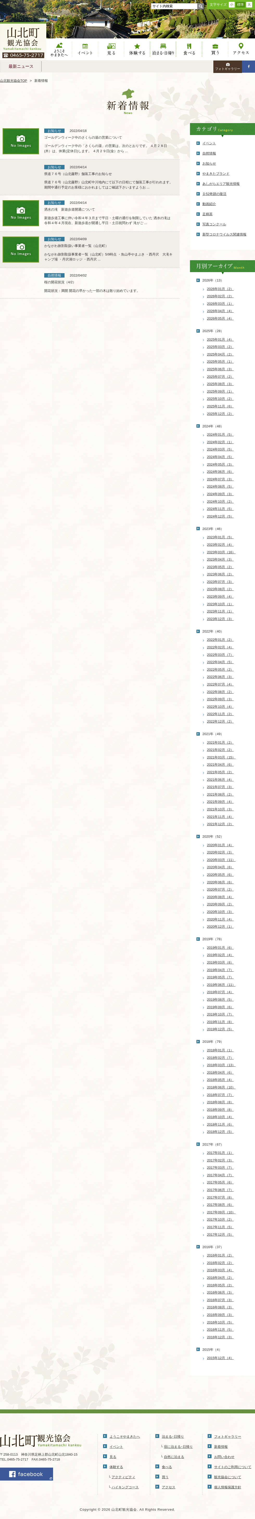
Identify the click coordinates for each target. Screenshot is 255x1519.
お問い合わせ (224, 1457)
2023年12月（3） (220, 619)
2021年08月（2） (220, 794)
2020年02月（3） (220, 852)
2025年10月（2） (220, 399)
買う (215, 49)
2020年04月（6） (220, 867)
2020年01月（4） (220, 845)
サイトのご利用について (232, 1467)
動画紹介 (209, 204)
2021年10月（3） (220, 809)
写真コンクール (214, 224)
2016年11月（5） (220, 1330)
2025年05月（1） (220, 362)
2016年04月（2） (220, 1278)
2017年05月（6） (220, 1182)
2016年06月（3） (220, 1292)
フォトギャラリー (227, 67)
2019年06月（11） (221, 985)
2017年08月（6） (220, 1205)
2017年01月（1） (220, 1153)
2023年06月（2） (220, 574)
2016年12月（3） (220, 1337)
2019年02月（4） (220, 955)
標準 (240, 4)
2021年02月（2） (220, 750)
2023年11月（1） (220, 611)
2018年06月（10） (221, 1087)
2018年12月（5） (220, 1132)
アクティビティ (123, 1477)
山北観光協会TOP (13, 81)
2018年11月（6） (220, 1124)
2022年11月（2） (220, 714)
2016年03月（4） (220, 1270)
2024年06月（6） (220, 472)
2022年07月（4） (220, 684)
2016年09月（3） (220, 1315)
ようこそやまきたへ (59, 49)
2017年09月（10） (221, 1212)
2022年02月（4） (220, 647)
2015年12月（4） (220, 1358)
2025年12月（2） (220, 414)
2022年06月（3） (220, 677)
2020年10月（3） (220, 912)
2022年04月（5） (220, 662)
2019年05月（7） (220, 977)
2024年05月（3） (220, 464)
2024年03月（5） (220, 449)
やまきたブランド (216, 174)
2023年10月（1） (220, 604)
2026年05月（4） (220, 318)
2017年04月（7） (220, 1175)
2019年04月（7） (220, 970)
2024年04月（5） (220, 457)
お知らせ (209, 163)
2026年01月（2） (220, 289)
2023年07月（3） (220, 582)
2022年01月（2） (220, 640)
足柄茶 (207, 214)
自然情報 (209, 153)
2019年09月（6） (220, 1007)
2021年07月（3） (220, 787)
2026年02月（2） (220, 296)
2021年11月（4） (220, 817)
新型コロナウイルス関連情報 (224, 234)
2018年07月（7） (220, 1095)
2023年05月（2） (220, 567)
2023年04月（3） (220, 559)
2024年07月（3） (220, 479)
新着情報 (221, 1447)
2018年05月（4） (220, 1080)
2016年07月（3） (220, 1300)
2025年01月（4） (220, 339)
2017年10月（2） (220, 1219)
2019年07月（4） (220, 992)
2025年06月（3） (220, 369)
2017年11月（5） (220, 1227)
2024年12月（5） (220, 516)
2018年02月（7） (220, 1058)
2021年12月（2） (220, 824)
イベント (85, 49)
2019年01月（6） (220, 948)
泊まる (163, 49)
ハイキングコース (125, 1487)
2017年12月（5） (220, 1234)
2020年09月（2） (220, 904)
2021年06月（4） (220, 780)
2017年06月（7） (220, 1190)
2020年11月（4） (220, 919)
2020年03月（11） (221, 860)
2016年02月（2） (220, 1263)
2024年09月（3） (220, 494)
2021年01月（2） (220, 742)
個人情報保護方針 (227, 1487)
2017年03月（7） (220, 1168)
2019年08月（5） (220, 1000)
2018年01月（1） (220, 1050)
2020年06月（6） (220, 882)
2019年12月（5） (220, 1029)
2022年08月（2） (220, 692)
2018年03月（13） (221, 1065)
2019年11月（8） (220, 1022)
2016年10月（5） (220, 1322)
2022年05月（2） (220, 669)
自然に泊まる (174, 1457)
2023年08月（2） (220, 589)
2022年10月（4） (220, 707)
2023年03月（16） (221, 552)
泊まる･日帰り (173, 1437)
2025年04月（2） (220, 354)
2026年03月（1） (220, 304)
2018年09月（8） (220, 1110)
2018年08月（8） (220, 1102)
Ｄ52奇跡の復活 (214, 194)
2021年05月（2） (220, 772)
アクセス (241, 49)
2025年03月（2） (220, 347)
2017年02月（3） (220, 1160)
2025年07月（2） (220, 377)
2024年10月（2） (220, 501)
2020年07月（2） (220, 889)
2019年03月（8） (220, 962)
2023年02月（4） (220, 545)
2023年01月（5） (220, 537)
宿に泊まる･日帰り (178, 1447)
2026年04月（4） (220, 311)
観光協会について (227, 1477)
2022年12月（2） (220, 721)
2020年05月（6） (220, 875)
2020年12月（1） (220, 927)
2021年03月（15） (221, 757)
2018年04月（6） (220, 1072)
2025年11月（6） (220, 406)
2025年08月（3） (220, 384)
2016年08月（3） (220, 1307)
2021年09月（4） (220, 802)
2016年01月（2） (220, 1255)
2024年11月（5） (220, 509)
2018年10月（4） (220, 1117)
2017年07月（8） (220, 1197)
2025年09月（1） (220, 391)
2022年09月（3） (220, 699)
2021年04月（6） (220, 765)
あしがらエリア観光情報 (221, 184)
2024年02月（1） (220, 442)
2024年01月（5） (220, 434)
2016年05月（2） (220, 1285)
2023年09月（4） (220, 597)
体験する (137, 49)
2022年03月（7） (220, 655)
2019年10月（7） (220, 1014)
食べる (189, 49)
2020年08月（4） (220, 897)
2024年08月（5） (220, 486)
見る (111, 49)
